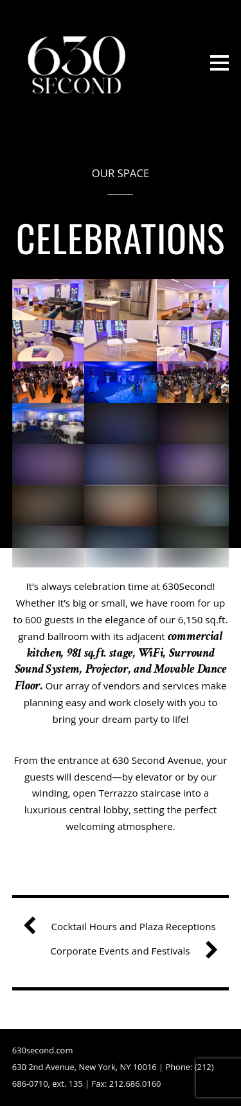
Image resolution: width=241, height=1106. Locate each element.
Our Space (120, 173)
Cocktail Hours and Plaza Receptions (124, 927)
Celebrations (120, 237)
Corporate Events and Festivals (129, 951)
